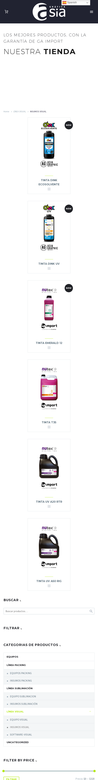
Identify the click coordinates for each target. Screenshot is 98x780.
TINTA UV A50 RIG (49, 581)
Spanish (69, 3)
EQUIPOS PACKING (21, 673)
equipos (12, 656)
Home (6, 111)
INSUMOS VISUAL (19, 727)
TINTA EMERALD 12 (49, 343)
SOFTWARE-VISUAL (21, 734)
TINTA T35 (49, 422)
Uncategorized (18, 742)
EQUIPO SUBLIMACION (23, 696)
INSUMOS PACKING (21, 680)
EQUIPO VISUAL (19, 719)
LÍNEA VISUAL (19, 111)
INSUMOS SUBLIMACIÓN (24, 703)
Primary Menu (91, 12)
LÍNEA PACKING (16, 665)
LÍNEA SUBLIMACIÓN (20, 688)
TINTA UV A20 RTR (49, 501)
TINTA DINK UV (49, 263)
